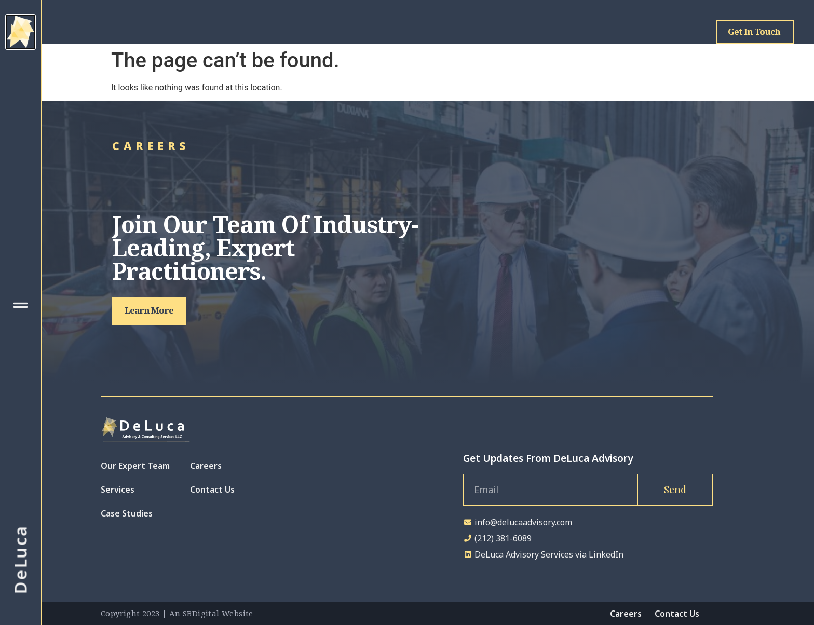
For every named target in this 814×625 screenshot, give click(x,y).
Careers (206, 465)
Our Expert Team (135, 465)
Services (117, 489)
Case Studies (127, 513)
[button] (149, 311)
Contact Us (212, 489)
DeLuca (20, 559)
